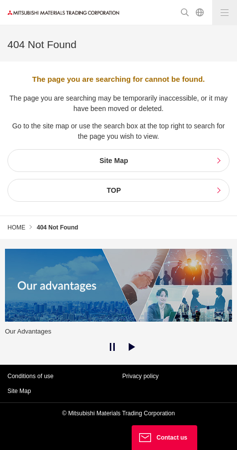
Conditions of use (30, 376)
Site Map (19, 391)
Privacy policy (140, 376)
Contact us (172, 437)
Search (184, 12)
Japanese (199, 12)
